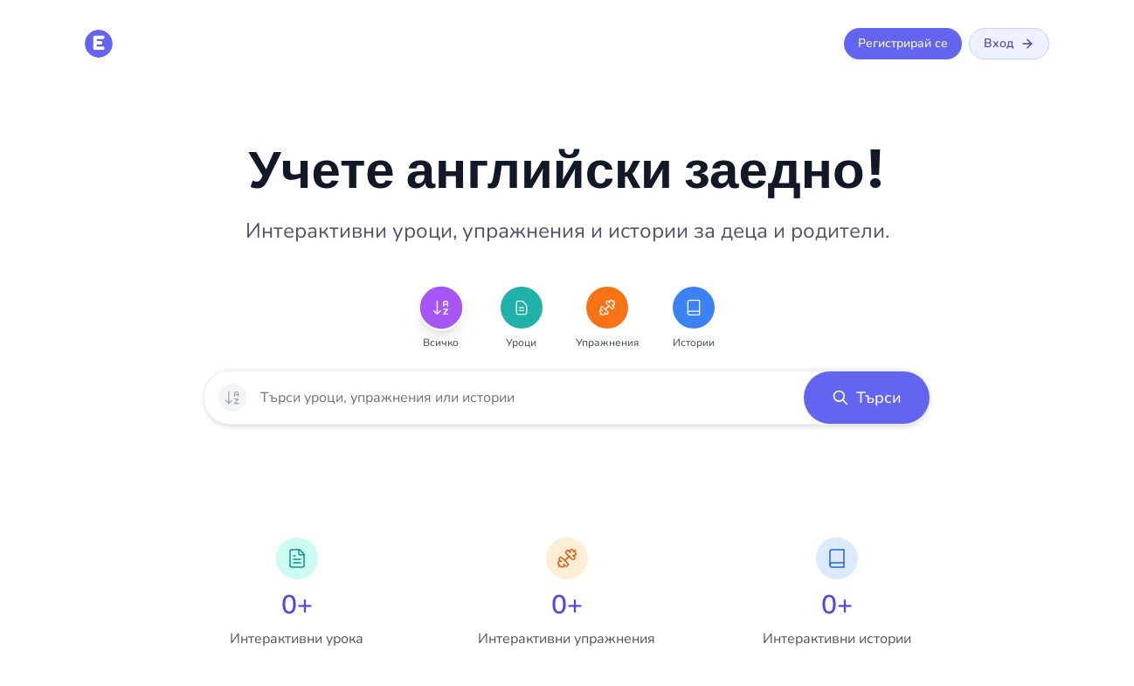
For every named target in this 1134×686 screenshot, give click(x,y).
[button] (867, 397)
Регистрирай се (903, 43)
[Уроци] (522, 308)
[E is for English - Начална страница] (99, 44)
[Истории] (694, 308)
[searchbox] (525, 397)
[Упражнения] (607, 308)
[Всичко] (441, 308)
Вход (1009, 43)
